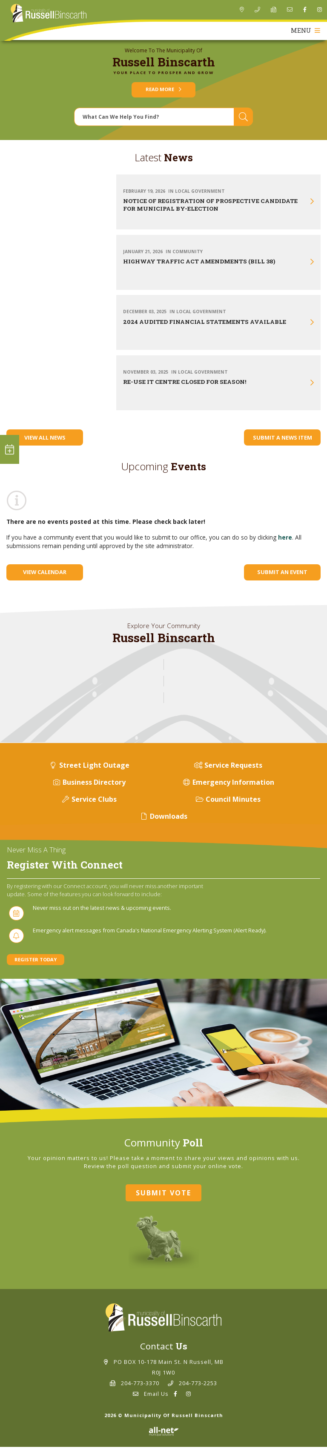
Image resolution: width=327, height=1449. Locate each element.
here (285, 539)
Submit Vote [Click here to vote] (163, 1195)
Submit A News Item (282, 439)
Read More (163, 92)
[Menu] (304, 33)
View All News (45, 439)
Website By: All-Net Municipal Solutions (164, 1433)
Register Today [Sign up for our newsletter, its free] (35, 961)
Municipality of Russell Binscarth (48, 13)
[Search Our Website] (163, 119)
